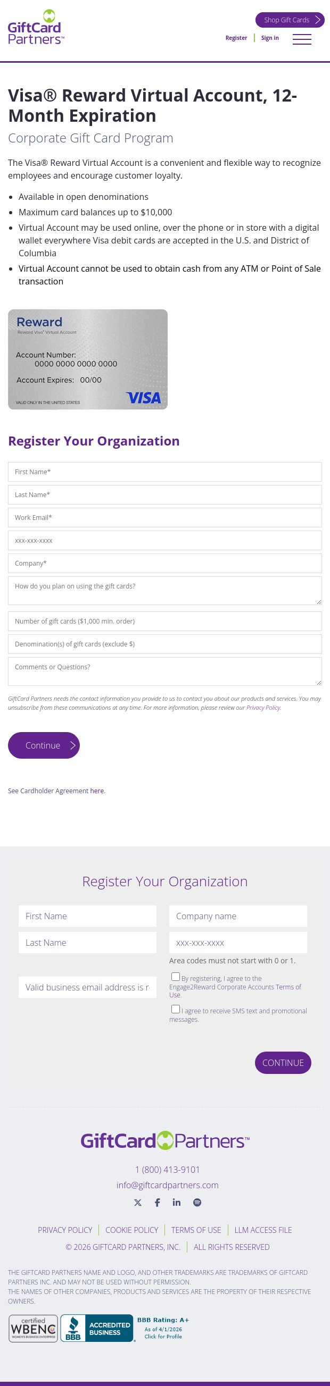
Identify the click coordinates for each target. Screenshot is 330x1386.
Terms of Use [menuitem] (196, 1230)
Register (237, 37)
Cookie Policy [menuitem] (131, 1230)
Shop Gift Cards (287, 19)
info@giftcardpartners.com (168, 1185)
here (97, 790)
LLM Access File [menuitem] (263, 1230)
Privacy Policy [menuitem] (65, 1230)
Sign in (270, 37)
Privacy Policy (263, 707)
